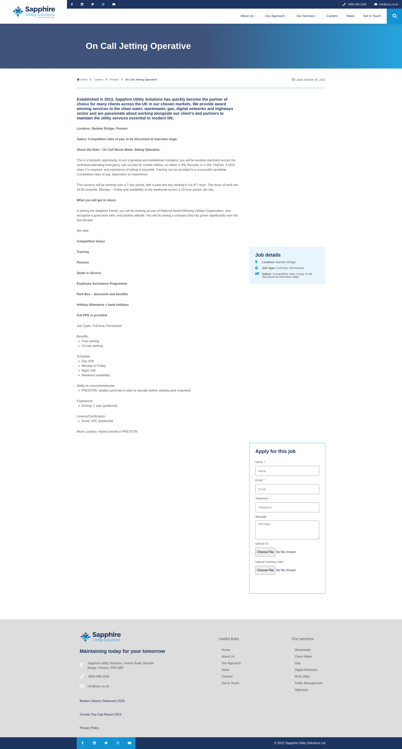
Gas (297, 663)
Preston (114, 79)
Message (261, 516)
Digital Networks (306, 669)
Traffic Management (308, 683)
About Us (247, 16)
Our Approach (275, 16)
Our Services (306, 16)
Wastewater (303, 650)
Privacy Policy (89, 728)
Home (82, 79)
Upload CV (262, 543)
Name (259, 462)
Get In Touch (372, 16)
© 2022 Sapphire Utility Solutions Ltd (299, 743)
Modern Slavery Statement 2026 (102, 701)
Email (259, 480)
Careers (332, 16)
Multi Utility (302, 676)
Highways (301, 689)
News (350, 16)
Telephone (262, 498)
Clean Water (303, 656)
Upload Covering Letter (269, 561)
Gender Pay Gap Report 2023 (100, 714)
